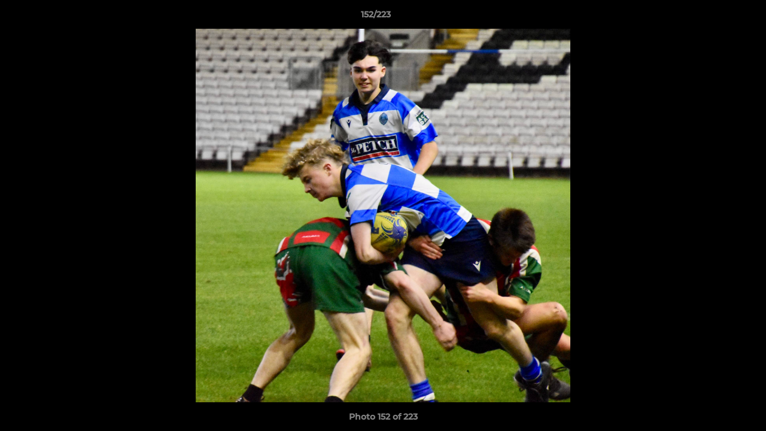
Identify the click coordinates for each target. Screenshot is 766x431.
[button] (716, 17)
